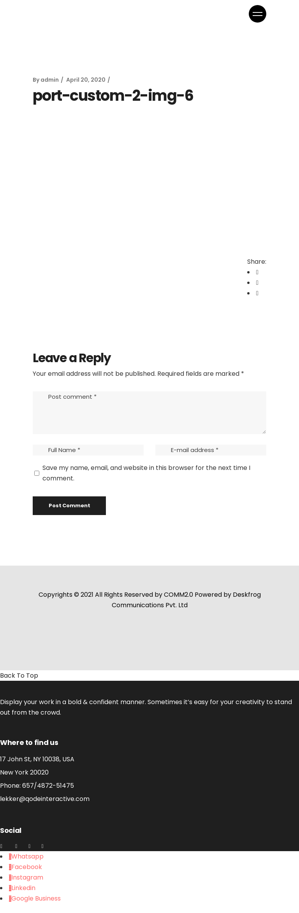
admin (49, 80)
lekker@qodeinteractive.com (45, 798)
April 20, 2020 (86, 80)
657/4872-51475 (48, 785)
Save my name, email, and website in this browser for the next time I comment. (146, 473)
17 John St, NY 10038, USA (37, 759)
